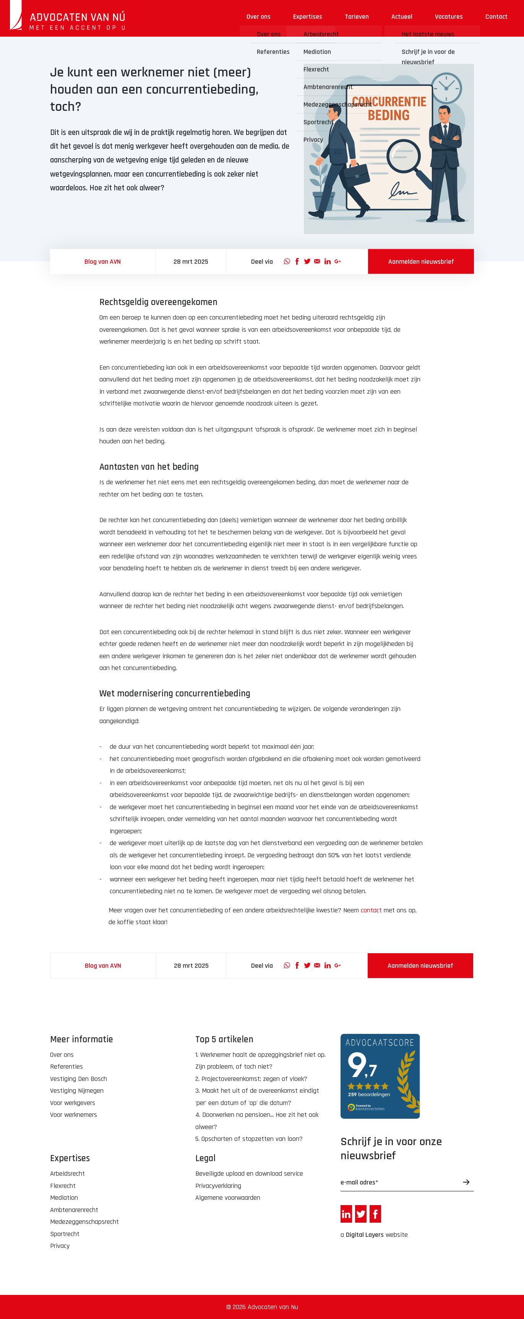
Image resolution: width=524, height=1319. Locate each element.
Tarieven (357, 16)
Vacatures (449, 16)
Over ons (259, 16)
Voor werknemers (73, 1114)
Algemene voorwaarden (227, 1197)
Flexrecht (63, 1185)
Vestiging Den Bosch (78, 1078)
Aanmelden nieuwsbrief (421, 261)
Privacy (60, 1245)
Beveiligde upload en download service (249, 1173)
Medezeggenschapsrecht (84, 1221)
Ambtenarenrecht (74, 1209)
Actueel (401, 16)
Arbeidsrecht (67, 1173)
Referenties (66, 1066)
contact (371, 910)
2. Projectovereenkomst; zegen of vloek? (251, 1078)
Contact (496, 16)
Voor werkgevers (72, 1102)
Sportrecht (64, 1234)
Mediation (64, 1197)
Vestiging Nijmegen (77, 1090)
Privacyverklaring (218, 1185)
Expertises (307, 16)
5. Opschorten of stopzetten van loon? (249, 1138)
